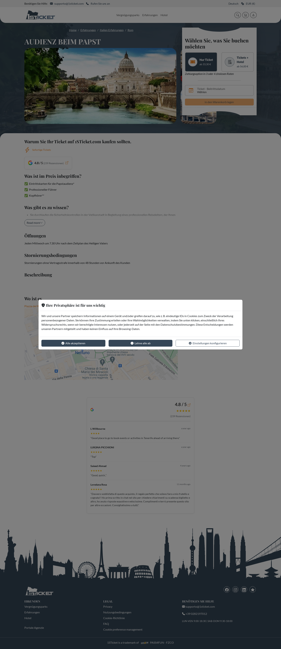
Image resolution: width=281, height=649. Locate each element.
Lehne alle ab (141, 343)
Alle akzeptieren (73, 343)
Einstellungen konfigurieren (208, 343)
